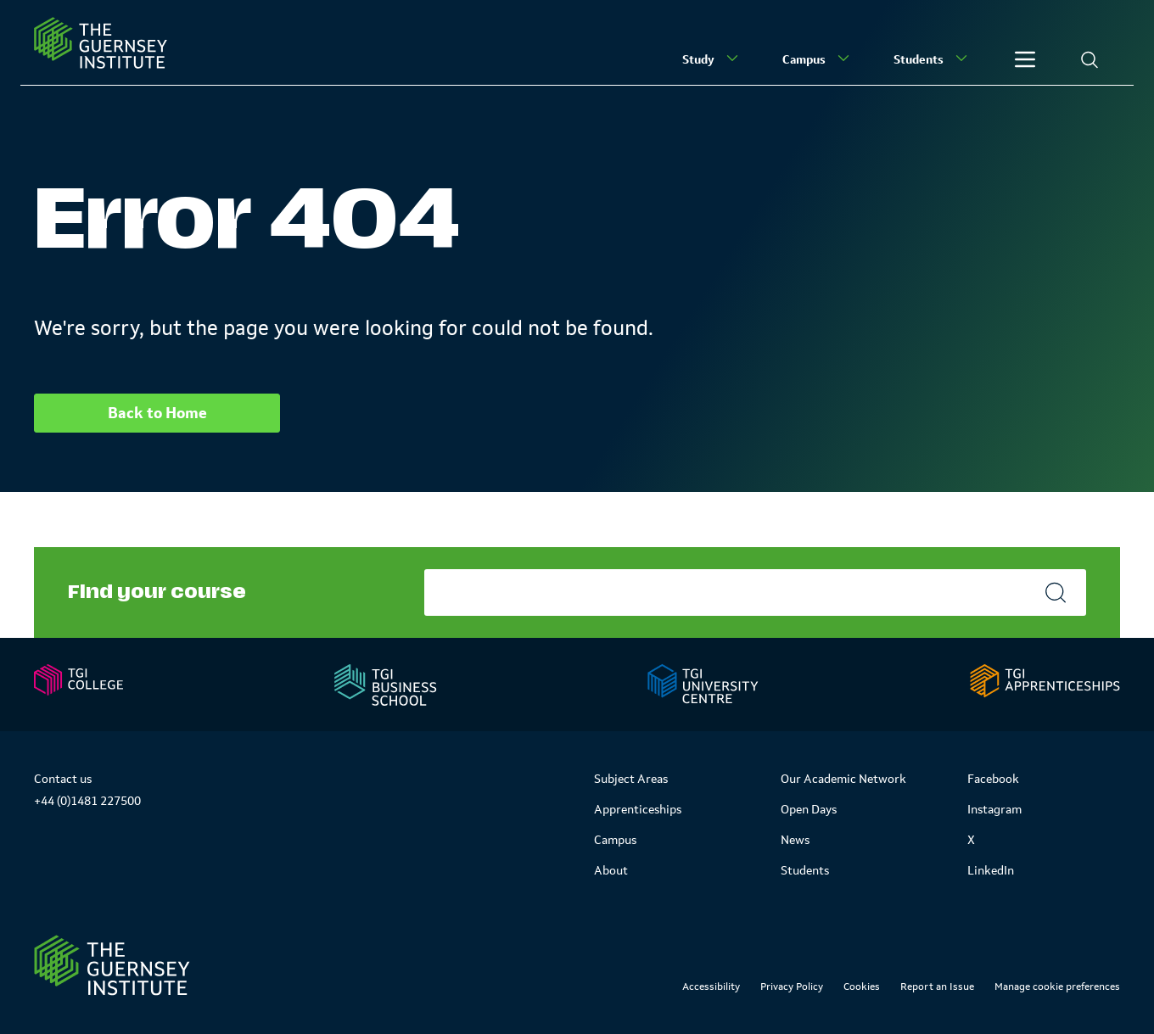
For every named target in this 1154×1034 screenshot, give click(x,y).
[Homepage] (100, 43)
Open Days (809, 809)
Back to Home (157, 413)
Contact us (63, 778)
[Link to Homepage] (112, 965)
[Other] (1025, 59)
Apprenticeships (637, 809)
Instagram (994, 809)
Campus (817, 58)
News (795, 839)
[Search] (1089, 59)
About (611, 870)
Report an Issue (937, 986)
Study (712, 58)
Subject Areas (631, 778)
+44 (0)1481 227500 (87, 800)
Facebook (993, 778)
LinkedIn (990, 870)
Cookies (861, 986)
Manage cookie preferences (1057, 986)
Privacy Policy (791, 986)
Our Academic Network (843, 778)
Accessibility (711, 986)
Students (932, 58)
